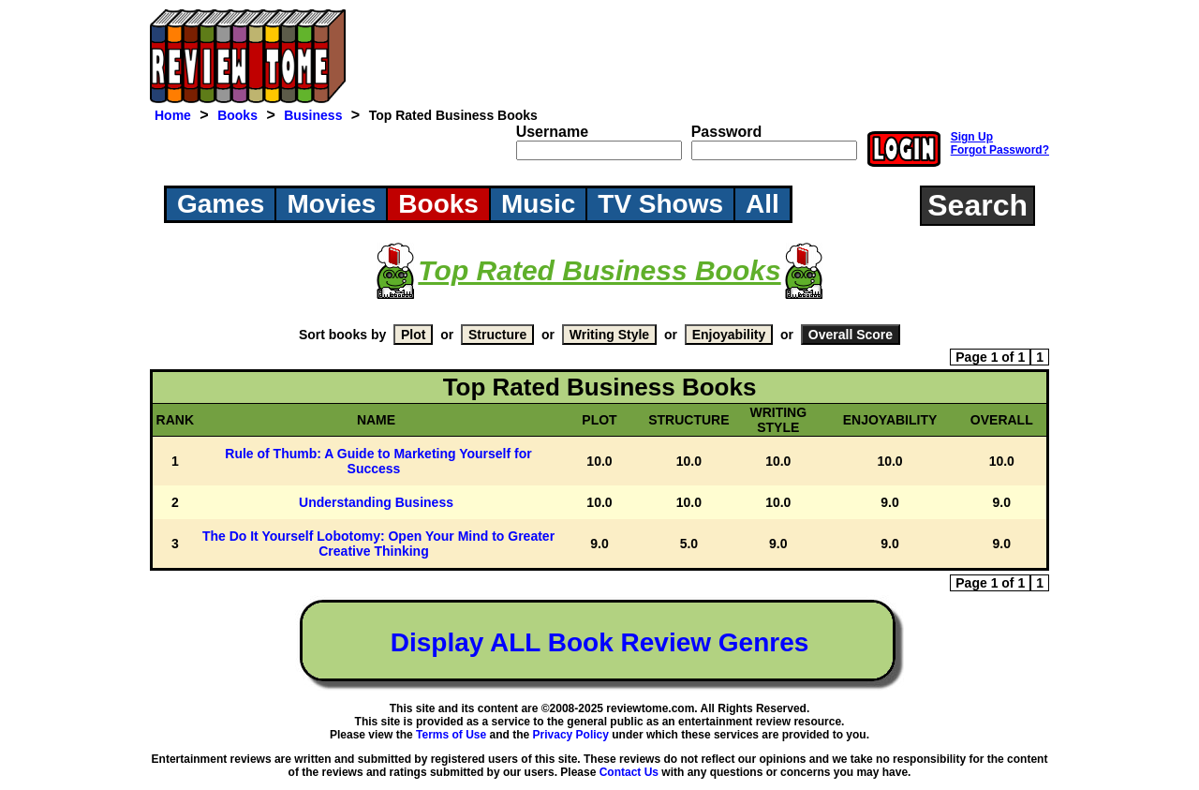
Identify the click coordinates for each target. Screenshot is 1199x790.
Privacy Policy (571, 734)
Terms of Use (451, 734)
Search (977, 205)
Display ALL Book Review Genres (600, 642)
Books (237, 115)
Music (538, 203)
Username (552, 132)
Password (726, 132)
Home (173, 115)
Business (313, 115)
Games (220, 203)
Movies (331, 203)
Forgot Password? (1000, 150)
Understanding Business (376, 502)
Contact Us (629, 772)
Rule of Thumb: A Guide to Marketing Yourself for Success (378, 461)
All (762, 203)
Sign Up (972, 136)
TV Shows (660, 203)
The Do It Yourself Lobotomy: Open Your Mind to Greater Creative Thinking (378, 544)
